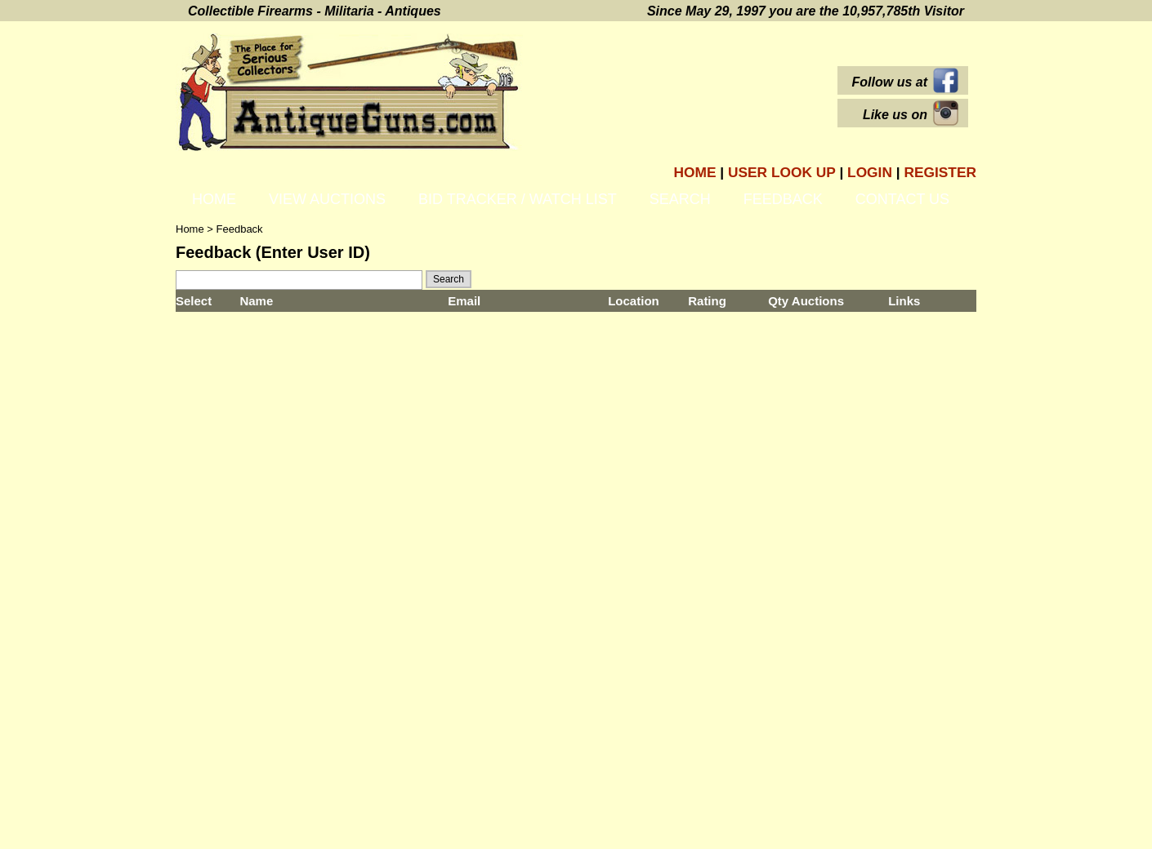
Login (869, 172)
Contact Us (902, 199)
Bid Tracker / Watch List (517, 199)
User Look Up (783, 172)
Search (680, 199)
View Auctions (327, 199)
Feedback (783, 199)
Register (940, 172)
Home (694, 172)
